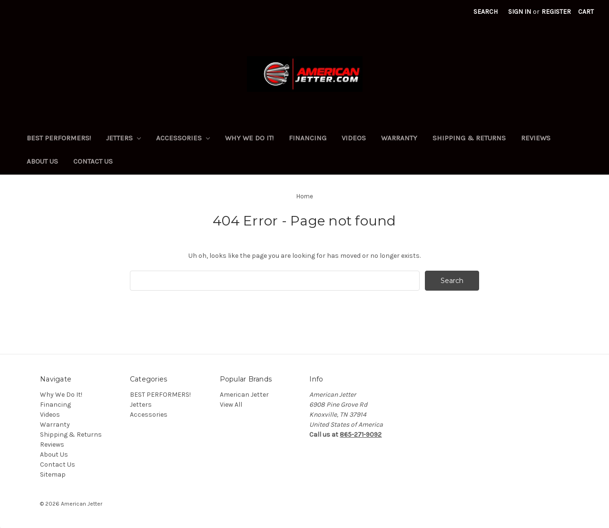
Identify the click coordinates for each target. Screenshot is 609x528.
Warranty (399, 138)
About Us (42, 161)
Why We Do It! (249, 138)
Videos (354, 138)
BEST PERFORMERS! (59, 138)
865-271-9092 (361, 434)
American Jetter (244, 395)
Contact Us (93, 161)
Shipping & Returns (469, 138)
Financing (307, 138)
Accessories (183, 138)
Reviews (535, 138)
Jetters (123, 138)
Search (485, 12)
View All (231, 405)
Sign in (519, 12)
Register (556, 12)
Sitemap (53, 474)
